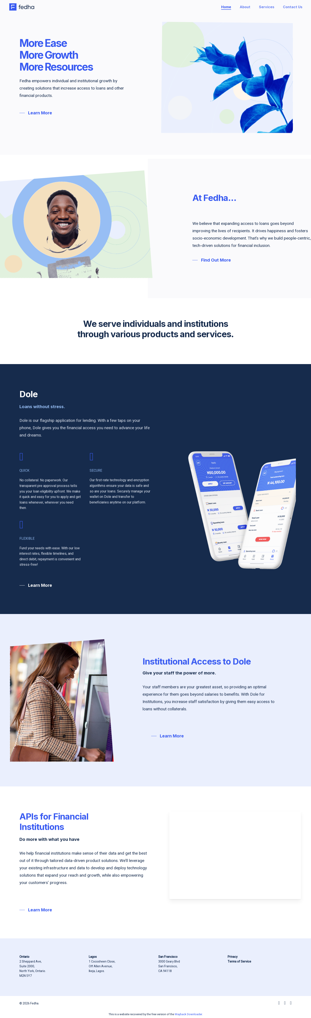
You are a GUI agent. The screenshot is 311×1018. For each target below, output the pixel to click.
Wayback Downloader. (189, 1014)
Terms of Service (239, 961)
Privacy (233, 957)
